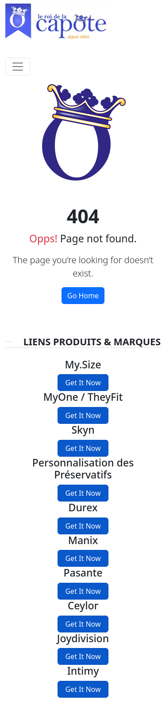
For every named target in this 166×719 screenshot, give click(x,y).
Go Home (83, 295)
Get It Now (82, 382)
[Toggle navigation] (17, 66)
